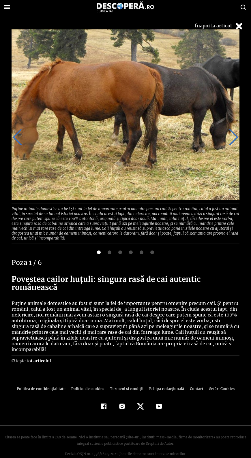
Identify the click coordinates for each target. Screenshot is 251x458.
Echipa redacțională (165, 376)
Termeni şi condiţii (126, 376)
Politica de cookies (88, 376)
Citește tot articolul (31, 348)
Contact (194, 376)
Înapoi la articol (219, 26)
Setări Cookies (219, 376)
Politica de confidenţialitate (43, 376)
